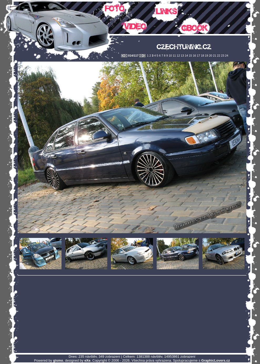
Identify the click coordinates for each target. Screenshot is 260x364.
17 (198, 55)
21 (214, 55)
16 (194, 55)
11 (174, 55)
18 (202, 55)
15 (190, 55)
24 (226, 55)
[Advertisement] (132, 314)
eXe (87, 360)
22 (218, 55)
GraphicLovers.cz (215, 360)
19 (206, 55)
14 (186, 55)
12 (178, 55)
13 (182, 55)
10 (170, 55)
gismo (58, 360)
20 (210, 55)
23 (222, 55)
